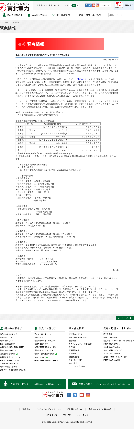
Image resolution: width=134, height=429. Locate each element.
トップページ (4, 22)
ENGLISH (106, 5)
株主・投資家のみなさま (78, 337)
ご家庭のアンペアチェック (10, 363)
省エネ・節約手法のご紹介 (10, 360)
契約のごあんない (41, 344)
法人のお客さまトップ (42, 334)
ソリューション (42, 357)
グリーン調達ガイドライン (113, 350)
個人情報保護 (51, 415)
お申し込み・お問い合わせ (49, 5)
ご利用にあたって (75, 409)
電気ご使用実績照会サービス (45, 347)
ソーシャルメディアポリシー (48, 409)
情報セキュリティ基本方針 (100, 409)
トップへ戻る (127, 318)
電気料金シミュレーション (10, 357)
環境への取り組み (110, 337)
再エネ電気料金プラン (111, 344)
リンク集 (67, 415)
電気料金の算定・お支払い (44, 340)
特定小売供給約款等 (7, 344)
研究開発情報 (74, 350)
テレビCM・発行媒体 (77, 366)
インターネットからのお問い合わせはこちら (104, 384)
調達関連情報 (74, 357)
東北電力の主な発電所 (111, 353)
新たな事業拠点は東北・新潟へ (46, 360)
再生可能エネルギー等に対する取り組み (118, 340)
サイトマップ (82, 415)
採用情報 (72, 353)
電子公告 (26, 409)
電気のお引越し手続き (8, 367)
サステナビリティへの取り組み (81, 344)
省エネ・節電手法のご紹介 (46, 353)
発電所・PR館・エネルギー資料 (115, 357)
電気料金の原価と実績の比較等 (12, 347)
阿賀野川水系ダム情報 (111, 360)
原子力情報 (107, 334)
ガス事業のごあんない (111, 347)
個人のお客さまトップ (8, 334)
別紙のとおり (83, 79)
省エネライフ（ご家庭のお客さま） (13, 370)
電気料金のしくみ (7, 340)
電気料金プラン (6, 337)
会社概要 (72, 340)
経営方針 (72, 347)
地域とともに (74, 363)
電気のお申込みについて (9, 350)
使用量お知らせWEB (9, 353)
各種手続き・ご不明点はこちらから (35, 384)
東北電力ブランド (76, 334)
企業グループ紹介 (75, 360)
